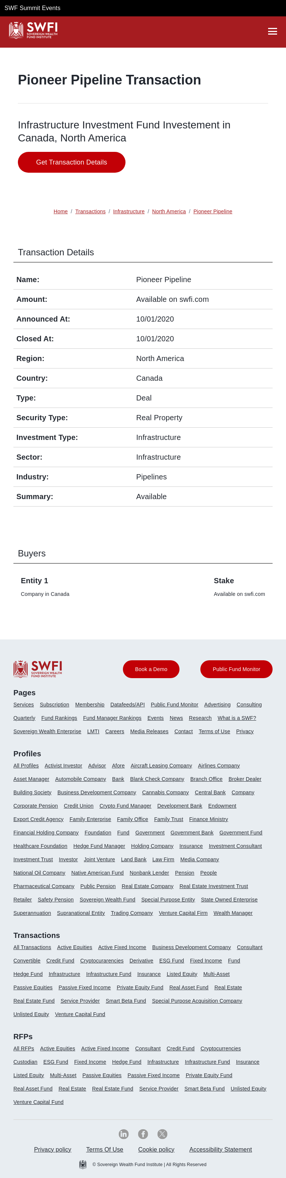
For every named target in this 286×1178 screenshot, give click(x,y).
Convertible (27, 961)
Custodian (25, 1062)
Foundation (98, 833)
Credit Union (78, 806)
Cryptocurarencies (101, 961)
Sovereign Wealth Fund (107, 900)
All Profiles (26, 766)
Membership (90, 705)
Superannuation (32, 913)
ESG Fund (171, 961)
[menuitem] (26, 707)
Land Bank (133, 859)
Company (243, 792)
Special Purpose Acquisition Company (197, 1001)
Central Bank (210, 792)
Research (200, 718)
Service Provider (80, 1001)
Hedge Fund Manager (99, 846)
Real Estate (228, 987)
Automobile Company (80, 779)
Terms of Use (214, 731)
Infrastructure (64, 974)
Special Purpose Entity (168, 900)
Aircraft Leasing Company (161, 766)
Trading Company (132, 913)
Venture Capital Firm (183, 913)
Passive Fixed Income (84, 987)
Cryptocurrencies (221, 1048)
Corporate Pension (35, 806)
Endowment (222, 806)
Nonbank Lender (149, 873)
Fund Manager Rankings (112, 718)
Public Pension (98, 886)
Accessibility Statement (220, 1149)
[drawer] (272, 31)
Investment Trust (33, 859)
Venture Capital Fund (80, 1014)
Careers (114, 731)
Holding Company (152, 846)
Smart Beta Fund (126, 1001)
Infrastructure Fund (108, 974)
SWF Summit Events (32, 8)
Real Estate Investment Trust (213, 886)
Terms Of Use (104, 1149)
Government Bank (192, 833)
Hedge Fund (28, 974)
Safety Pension (56, 900)
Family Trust (168, 819)
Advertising (217, 705)
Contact (183, 731)
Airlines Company (219, 766)
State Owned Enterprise (229, 900)
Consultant (250, 947)
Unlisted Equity (31, 1014)
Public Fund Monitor (174, 705)
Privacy (245, 731)
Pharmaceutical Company (43, 886)
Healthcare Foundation (40, 846)
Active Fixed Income (122, 947)
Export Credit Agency (38, 819)
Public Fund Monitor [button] (236, 669)
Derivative (141, 961)
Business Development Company (96, 792)
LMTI (93, 731)
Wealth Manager (233, 913)
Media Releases (149, 731)
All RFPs (23, 1048)
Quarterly (24, 718)
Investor (68, 859)
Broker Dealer (245, 779)
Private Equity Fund (140, 987)
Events (155, 718)
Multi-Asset (216, 974)
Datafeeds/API (128, 705)
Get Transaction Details (71, 162)
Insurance (191, 846)
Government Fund (240, 833)
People (208, 873)
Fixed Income (206, 961)
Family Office (132, 819)
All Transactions (32, 947)
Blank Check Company (157, 779)
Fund (123, 833)
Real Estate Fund (34, 1001)
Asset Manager (31, 779)
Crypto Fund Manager (125, 806)
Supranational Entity (81, 913)
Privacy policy (52, 1149)
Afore (118, 766)
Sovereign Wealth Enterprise (47, 731)
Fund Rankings (59, 718)
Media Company (199, 859)
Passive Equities (33, 987)
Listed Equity (182, 974)
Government (150, 833)
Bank (118, 779)
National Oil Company (39, 873)
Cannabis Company (165, 792)
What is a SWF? (237, 718)
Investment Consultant (235, 846)
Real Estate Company (148, 886)
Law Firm (163, 859)
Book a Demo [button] (151, 669)
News (176, 718)
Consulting (249, 705)
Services (23, 705)
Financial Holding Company (46, 833)
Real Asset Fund (189, 987)
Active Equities (74, 947)
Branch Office (206, 779)
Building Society (32, 792)
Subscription (54, 705)
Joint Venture (99, 859)
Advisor (97, 766)
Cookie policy (156, 1149)
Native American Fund (97, 873)
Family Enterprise (90, 819)
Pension (184, 873)
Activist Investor (63, 766)
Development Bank (179, 806)
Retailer (22, 900)
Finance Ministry (208, 819)
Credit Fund (60, 961)
